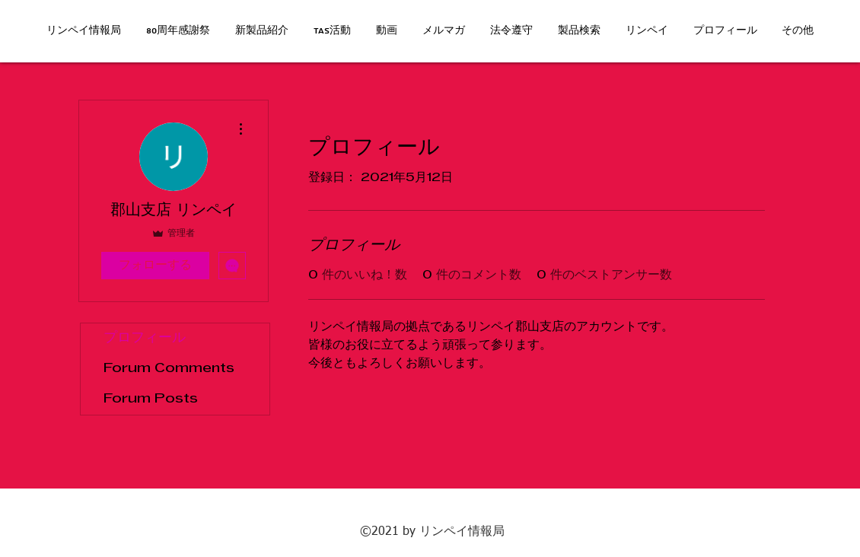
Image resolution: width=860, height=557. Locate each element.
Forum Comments (169, 368)
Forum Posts (151, 399)
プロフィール (145, 338)
